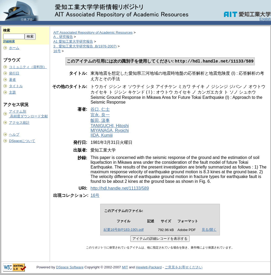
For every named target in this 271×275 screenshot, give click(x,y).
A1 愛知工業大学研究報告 (73, 41)
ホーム (14, 48)
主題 (12, 92)
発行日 (14, 73)
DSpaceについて (22, 141)
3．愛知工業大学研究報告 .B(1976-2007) (85, 46)
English (265, 19)
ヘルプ (14, 134)
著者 (12, 80)
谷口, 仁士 (100, 110)
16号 (57, 51)
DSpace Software (70, 268)
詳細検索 (9, 41)
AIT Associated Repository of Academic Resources (93, 32)
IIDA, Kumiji (101, 136)
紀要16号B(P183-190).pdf (124, 230)
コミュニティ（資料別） (28, 67)
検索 (6, 30)
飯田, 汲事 (100, 121)
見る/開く (209, 230)
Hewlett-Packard (149, 268)
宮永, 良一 (100, 115)
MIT (125, 268)
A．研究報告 (63, 37)
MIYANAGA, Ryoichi (109, 131)
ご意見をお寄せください (184, 268)
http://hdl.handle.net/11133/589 (119, 189)
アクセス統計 (19, 123)
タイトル (16, 86)
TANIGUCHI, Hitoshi (109, 126)
